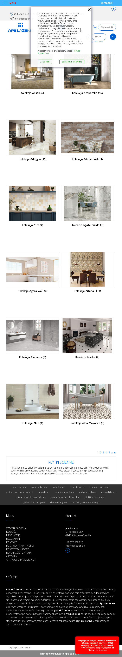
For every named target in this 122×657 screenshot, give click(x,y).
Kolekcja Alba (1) (32, 423)
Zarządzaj (44, 61)
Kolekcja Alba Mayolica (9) (87, 423)
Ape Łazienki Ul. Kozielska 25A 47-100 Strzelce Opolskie (78, 532)
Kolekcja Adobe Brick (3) (87, 159)
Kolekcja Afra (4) (32, 225)
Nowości (11, 531)
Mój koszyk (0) (107, 27)
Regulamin (13, 538)
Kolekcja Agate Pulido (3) (87, 225)
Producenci (13, 535)
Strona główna (16, 528)
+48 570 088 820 (74, 542)
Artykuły (11, 556)
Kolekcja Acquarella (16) (87, 93)
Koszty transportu (18, 549)
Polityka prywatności (20, 545)
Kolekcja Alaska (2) (87, 357)
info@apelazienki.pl (24, 18)
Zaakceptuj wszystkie (72, 61)
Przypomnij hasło (96, 41)
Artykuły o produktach (21, 559)
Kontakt (11, 542)
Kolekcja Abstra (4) (32, 93)
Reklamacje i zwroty (18, 552)
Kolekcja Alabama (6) (32, 357)
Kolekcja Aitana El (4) (87, 291)
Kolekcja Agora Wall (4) (32, 291)
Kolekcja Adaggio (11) (32, 159)
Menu (12, 2)
